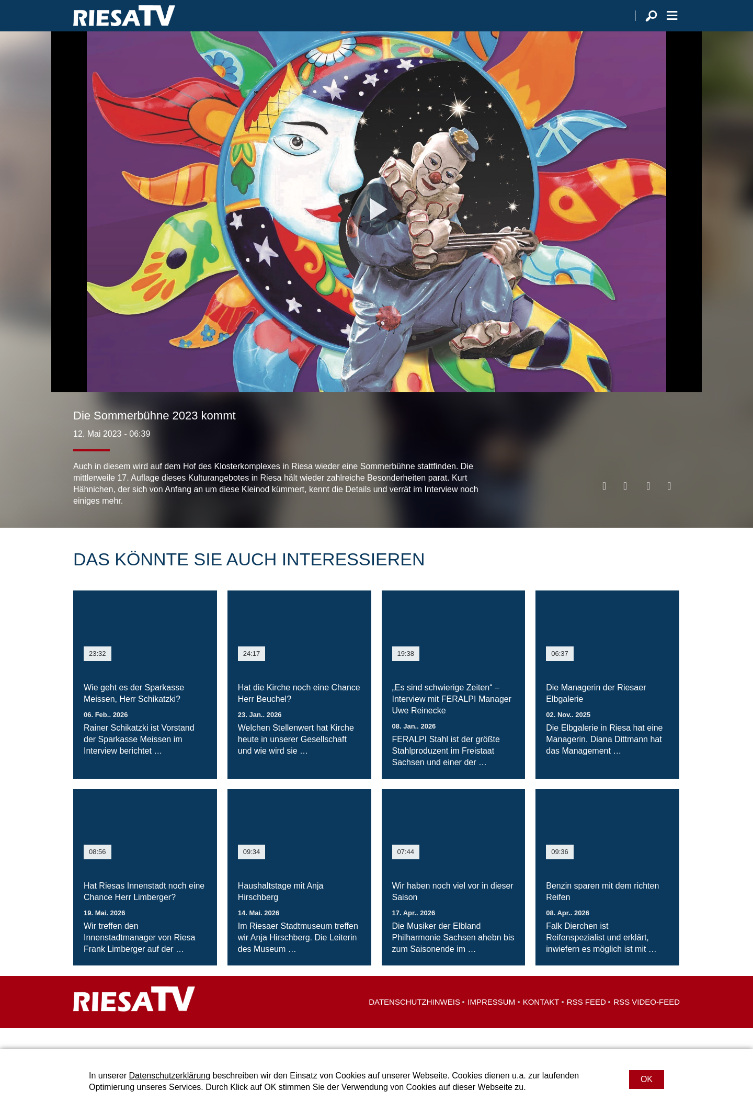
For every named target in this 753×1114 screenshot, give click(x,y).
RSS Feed (586, 1022)
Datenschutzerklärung (169, 1075)
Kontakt (541, 1022)
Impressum (491, 1022)
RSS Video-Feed (646, 1022)
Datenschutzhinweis (414, 1022)
